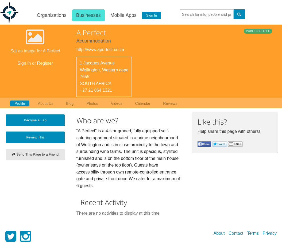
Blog (70, 103)
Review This (35, 137)
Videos (116, 103)
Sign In (151, 15)
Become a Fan (35, 120)
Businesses (88, 15)
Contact (236, 233)
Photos (92, 103)
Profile (19, 103)
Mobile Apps (123, 15)
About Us (45, 103)
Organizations (51, 15)
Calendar (142, 103)
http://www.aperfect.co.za (100, 49)
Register (45, 63)
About (219, 233)
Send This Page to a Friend (35, 154)
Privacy (270, 233)
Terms (253, 233)
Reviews (170, 103)
